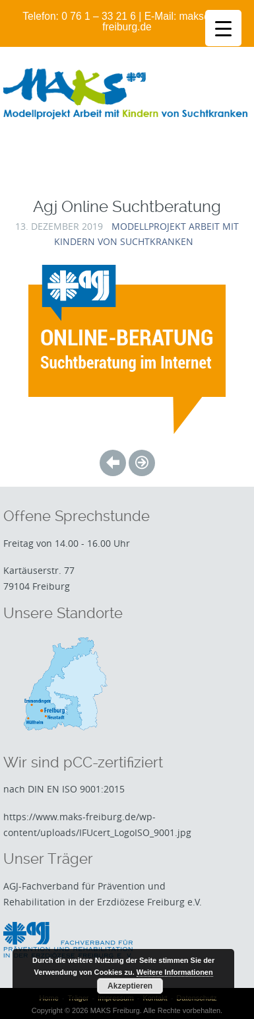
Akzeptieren (130, 986)
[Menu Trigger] (223, 28)
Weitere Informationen (175, 972)
